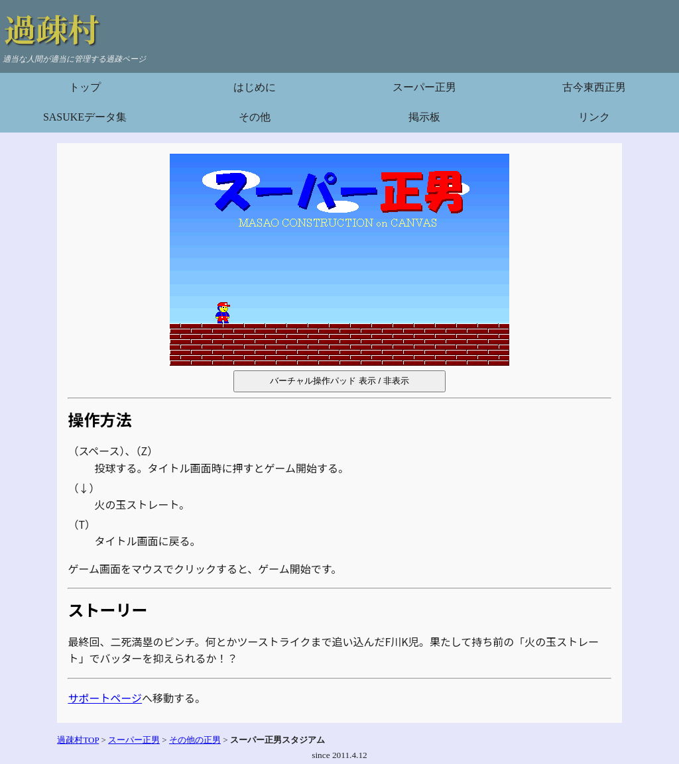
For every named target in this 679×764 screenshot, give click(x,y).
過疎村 (51, 28)
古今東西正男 (594, 87)
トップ (85, 87)
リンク (594, 117)
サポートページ (105, 698)
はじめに (254, 87)
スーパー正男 (424, 87)
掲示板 (424, 117)
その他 (255, 117)
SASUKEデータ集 (85, 117)
